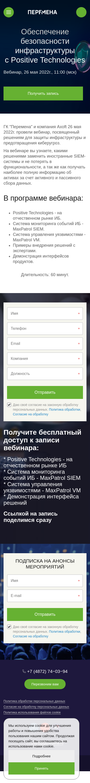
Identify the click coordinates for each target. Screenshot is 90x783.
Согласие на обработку (30, 414)
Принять (42, 768)
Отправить (44, 392)
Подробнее (41, 756)
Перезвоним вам (45, 684)
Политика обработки (64, 409)
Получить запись (43, 93)
